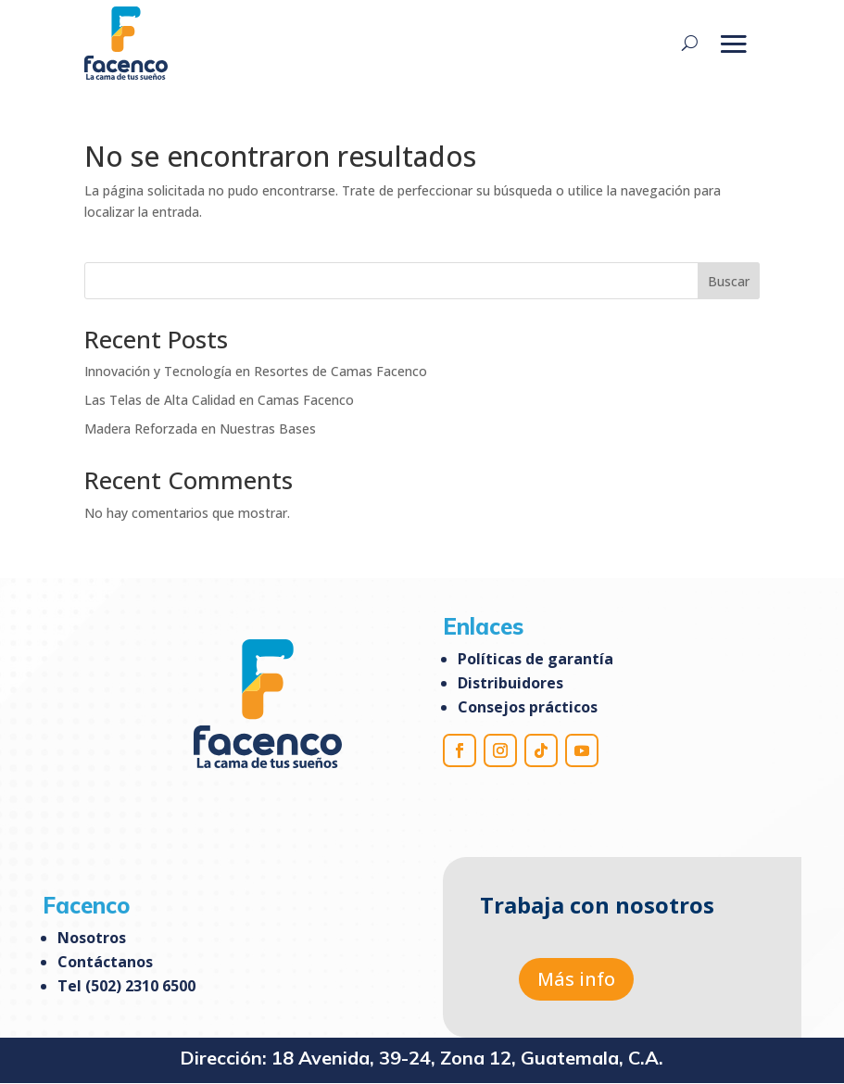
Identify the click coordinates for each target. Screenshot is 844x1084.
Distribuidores (510, 683)
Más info (576, 978)
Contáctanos (105, 962)
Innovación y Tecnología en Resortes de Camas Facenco (255, 371)
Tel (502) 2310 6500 (126, 986)
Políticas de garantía (535, 659)
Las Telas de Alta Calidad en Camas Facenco (219, 400)
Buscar (729, 281)
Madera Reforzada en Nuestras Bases (200, 428)
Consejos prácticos (528, 707)
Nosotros (91, 937)
